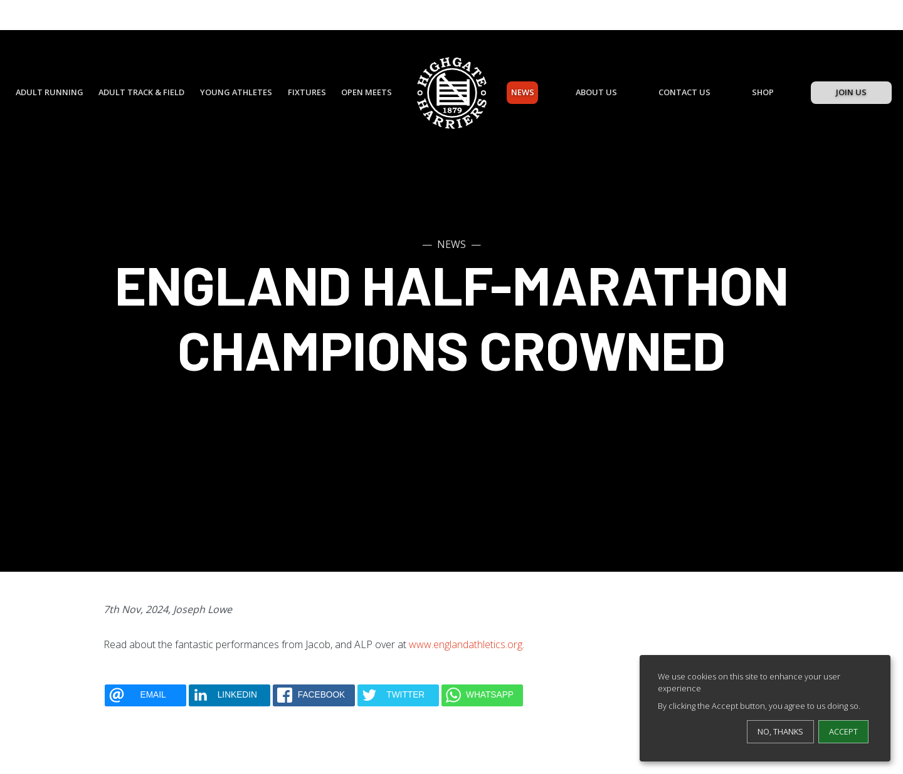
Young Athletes (236, 92)
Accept (843, 731)
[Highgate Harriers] (452, 93)
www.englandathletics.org (465, 644)
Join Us (851, 92)
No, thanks (780, 731)
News (522, 92)
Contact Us (684, 92)
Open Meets (366, 92)
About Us (596, 92)
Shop (763, 92)
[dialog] (765, 708)
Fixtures (307, 92)
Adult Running (49, 92)
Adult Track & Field (141, 92)
